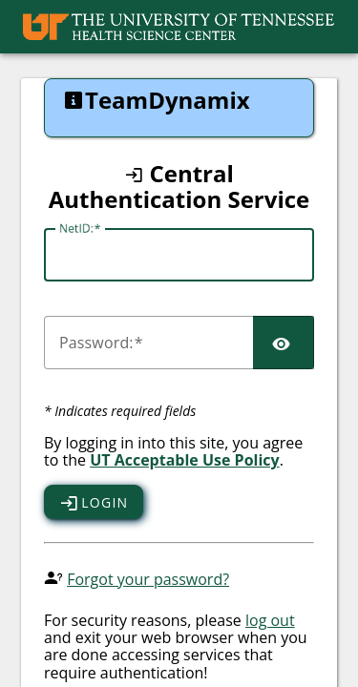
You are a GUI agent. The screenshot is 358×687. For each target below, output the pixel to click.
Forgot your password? (148, 579)
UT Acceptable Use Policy (185, 459)
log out (270, 620)
